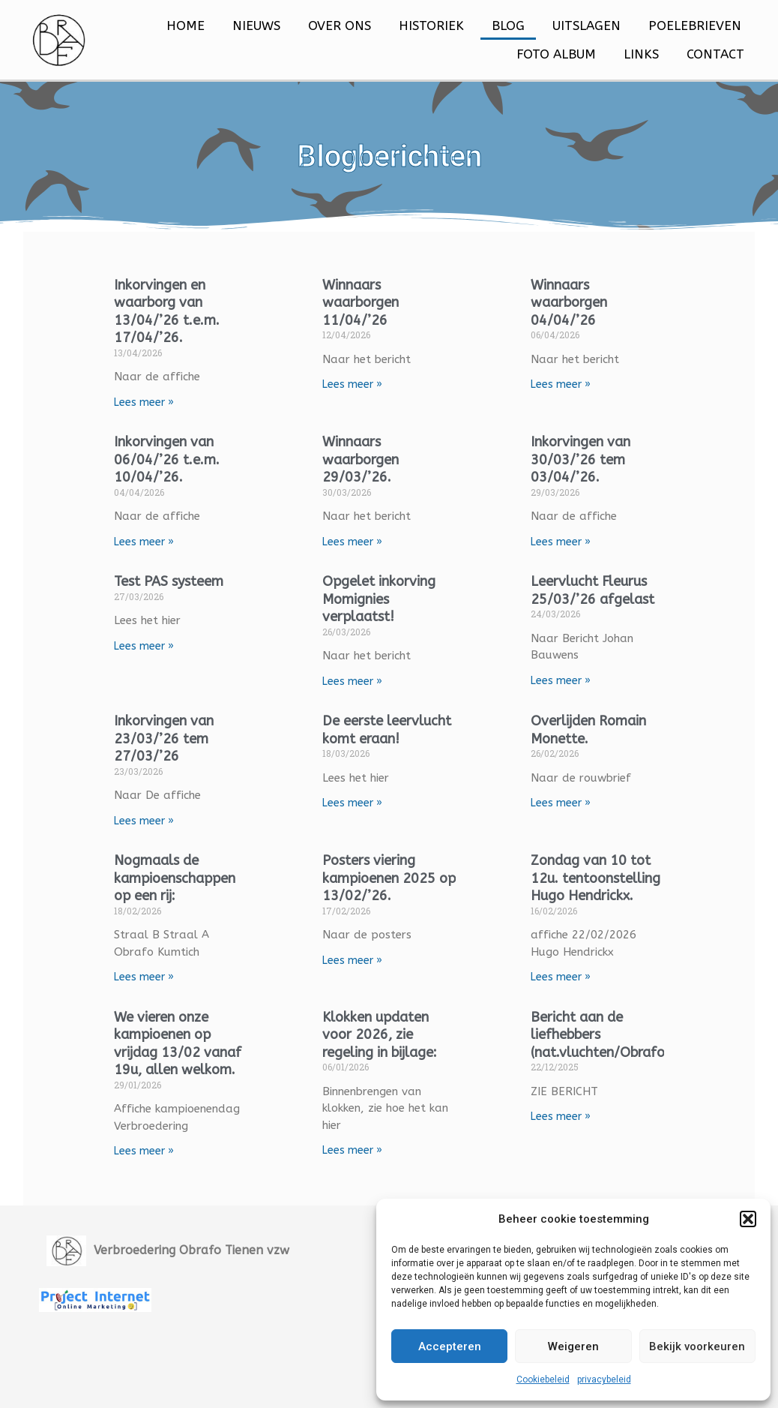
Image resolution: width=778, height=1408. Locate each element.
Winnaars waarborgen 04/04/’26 (564, 303)
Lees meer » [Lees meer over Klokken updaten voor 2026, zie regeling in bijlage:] (357, 1172)
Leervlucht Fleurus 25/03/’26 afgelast (588, 591)
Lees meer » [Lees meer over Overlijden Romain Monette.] (556, 805)
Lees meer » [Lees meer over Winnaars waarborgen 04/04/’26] (556, 384)
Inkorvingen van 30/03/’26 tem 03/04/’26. (576, 460)
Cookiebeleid (543, 1379)
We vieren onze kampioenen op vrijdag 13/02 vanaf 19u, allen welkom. (180, 1073)
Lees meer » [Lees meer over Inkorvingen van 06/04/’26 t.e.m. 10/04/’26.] (158, 542)
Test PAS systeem (183, 583)
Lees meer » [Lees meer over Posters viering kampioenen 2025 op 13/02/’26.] (357, 963)
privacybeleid (604, 1379)
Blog (508, 25)
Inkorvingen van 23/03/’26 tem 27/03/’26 (178, 741)
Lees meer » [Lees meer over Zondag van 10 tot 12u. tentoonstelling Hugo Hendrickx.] (556, 998)
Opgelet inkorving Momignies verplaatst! (383, 600)
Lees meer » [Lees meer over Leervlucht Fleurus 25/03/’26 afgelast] (556, 682)
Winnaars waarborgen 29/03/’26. (365, 460)
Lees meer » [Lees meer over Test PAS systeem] (158, 647)
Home (185, 25)
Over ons (339, 25)
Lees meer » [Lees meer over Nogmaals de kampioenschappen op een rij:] (158, 980)
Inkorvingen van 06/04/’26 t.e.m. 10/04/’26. (181, 460)
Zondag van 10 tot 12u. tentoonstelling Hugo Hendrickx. (586, 889)
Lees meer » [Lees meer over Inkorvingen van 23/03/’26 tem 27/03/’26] (158, 823)
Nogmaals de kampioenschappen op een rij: (189, 881)
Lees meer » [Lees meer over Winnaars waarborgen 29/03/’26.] (357, 542)
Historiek (431, 25)
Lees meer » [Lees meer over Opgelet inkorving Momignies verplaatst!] (357, 683)
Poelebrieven (694, 25)
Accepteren (449, 1346)
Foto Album (556, 54)
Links (641, 54)
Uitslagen (586, 25)
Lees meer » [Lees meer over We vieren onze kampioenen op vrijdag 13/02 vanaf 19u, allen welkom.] (158, 1206)
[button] (748, 1218)
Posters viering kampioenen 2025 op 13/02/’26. (383, 881)
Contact (715, 54)
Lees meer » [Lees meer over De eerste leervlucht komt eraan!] (357, 823)
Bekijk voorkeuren (697, 1346)
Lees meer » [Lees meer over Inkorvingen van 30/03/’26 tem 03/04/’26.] (556, 542)
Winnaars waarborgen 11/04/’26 (365, 303)
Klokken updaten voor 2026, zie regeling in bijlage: (384, 1056)
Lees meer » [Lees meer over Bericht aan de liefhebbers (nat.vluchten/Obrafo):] (556, 1138)
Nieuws (256, 25)
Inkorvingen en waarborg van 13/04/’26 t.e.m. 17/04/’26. (181, 311)
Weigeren (573, 1346)
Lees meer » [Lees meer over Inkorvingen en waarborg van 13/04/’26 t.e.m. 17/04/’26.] (158, 402)
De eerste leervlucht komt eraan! (377, 741)
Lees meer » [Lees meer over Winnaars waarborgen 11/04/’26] (357, 384)
